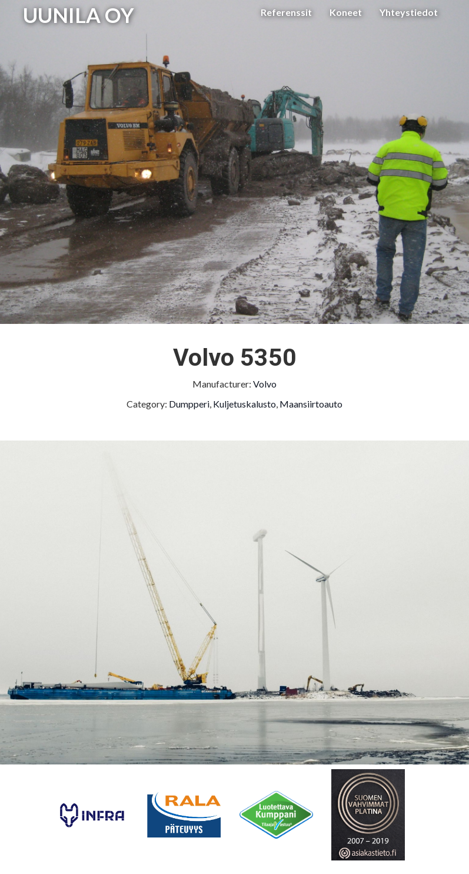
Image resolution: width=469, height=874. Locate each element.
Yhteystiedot (409, 12)
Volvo (265, 383)
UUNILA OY (78, 14)
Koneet (346, 12)
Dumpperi (189, 403)
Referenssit (286, 12)
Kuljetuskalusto (244, 403)
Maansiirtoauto (311, 403)
